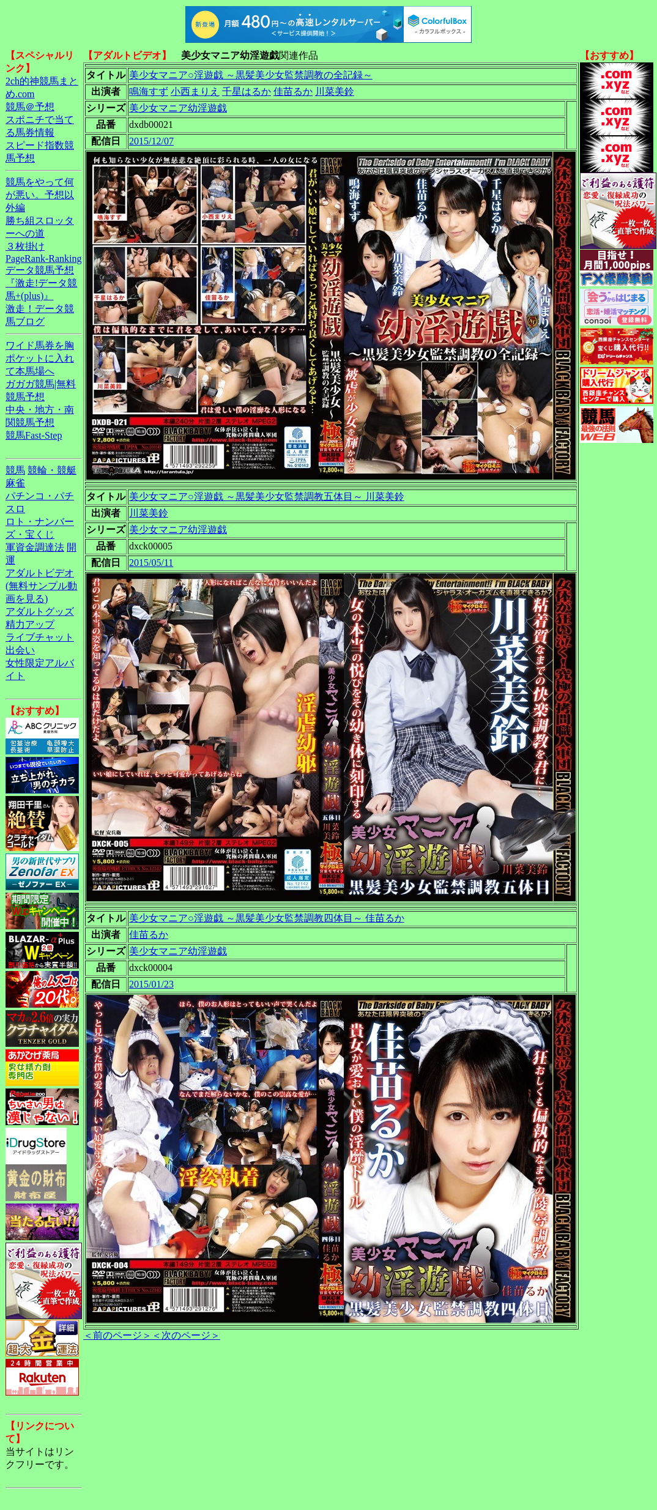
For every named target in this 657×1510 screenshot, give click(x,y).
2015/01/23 (151, 984)
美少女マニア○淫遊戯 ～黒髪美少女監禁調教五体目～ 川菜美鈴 (266, 496)
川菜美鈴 (334, 91)
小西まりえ (195, 91)
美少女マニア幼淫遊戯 (178, 108)
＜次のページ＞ (186, 1335)
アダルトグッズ (40, 611)
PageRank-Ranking (43, 258)
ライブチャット (40, 637)
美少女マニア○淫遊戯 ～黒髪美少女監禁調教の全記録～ (251, 75)
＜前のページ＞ (117, 1335)
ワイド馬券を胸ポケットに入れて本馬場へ (40, 358)
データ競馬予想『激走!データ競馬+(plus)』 (41, 283)
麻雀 (15, 483)
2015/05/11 (151, 562)
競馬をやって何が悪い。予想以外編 (40, 195)
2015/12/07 (151, 141)
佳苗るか (293, 91)
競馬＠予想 (30, 107)
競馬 (15, 470)
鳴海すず (148, 91)
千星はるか (246, 91)
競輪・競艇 (52, 470)
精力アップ (30, 624)
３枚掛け (25, 246)
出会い (20, 650)
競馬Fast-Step (34, 435)
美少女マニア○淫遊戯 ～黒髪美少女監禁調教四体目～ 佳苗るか (266, 918)
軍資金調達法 (35, 547)
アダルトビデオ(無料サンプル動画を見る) (41, 586)
